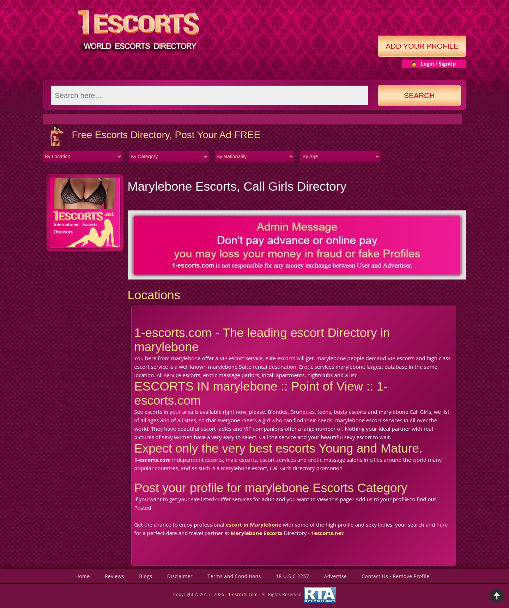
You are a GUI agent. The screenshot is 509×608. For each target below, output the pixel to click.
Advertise (335, 576)
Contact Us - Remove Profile (395, 576)
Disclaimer (180, 576)
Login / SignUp (438, 63)
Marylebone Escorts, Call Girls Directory (237, 186)
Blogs (145, 576)
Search (419, 95)
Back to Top (497, 596)
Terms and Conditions (234, 576)
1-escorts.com (243, 594)
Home (82, 576)
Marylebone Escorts (257, 532)
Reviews (114, 576)
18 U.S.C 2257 (292, 576)
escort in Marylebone (253, 524)
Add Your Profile (422, 46)
